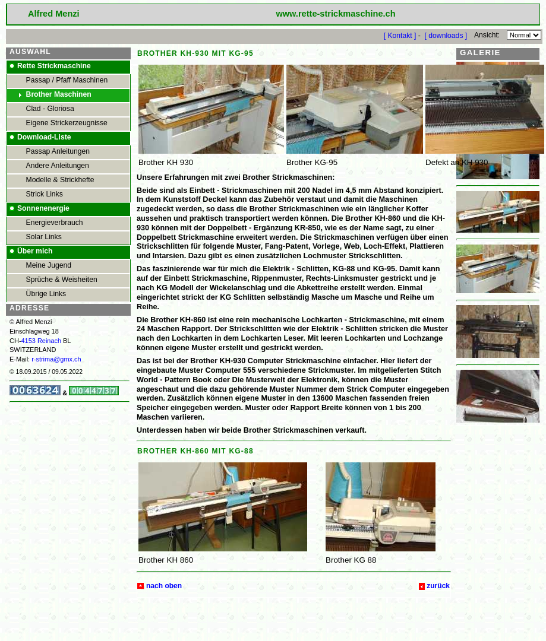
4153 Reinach (41, 340)
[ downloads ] (446, 35)
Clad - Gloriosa (50, 108)
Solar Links (44, 237)
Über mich (34, 251)
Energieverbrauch (54, 222)
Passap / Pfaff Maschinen (67, 80)
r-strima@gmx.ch (56, 359)
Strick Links (44, 194)
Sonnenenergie (43, 208)
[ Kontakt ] (400, 35)
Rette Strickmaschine (54, 66)
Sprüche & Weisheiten (61, 279)
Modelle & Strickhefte (60, 180)
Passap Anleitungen (58, 151)
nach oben (164, 586)
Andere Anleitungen (57, 165)
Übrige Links (46, 294)
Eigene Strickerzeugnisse (67, 123)
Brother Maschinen (58, 94)
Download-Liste (44, 137)
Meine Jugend (48, 265)
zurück (438, 586)
